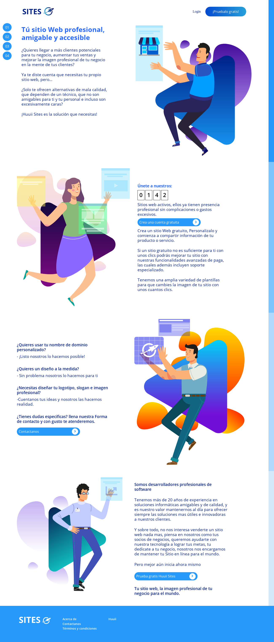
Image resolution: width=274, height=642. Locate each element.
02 (7, 36)
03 (7, 46)
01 (7, 27)
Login (197, 11)
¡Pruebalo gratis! (226, 11)
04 (7, 55)
